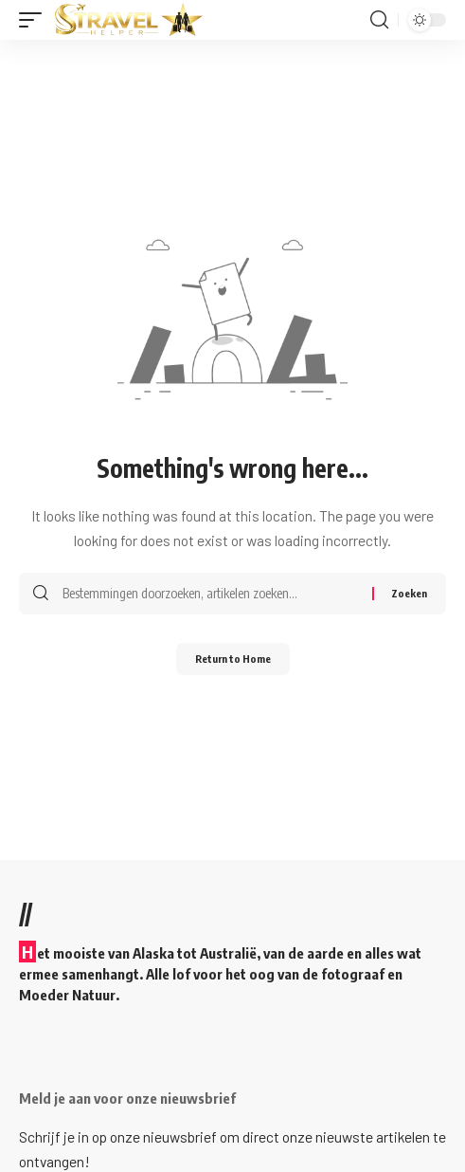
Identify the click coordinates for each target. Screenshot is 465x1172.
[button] (35, 20)
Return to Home (233, 658)
